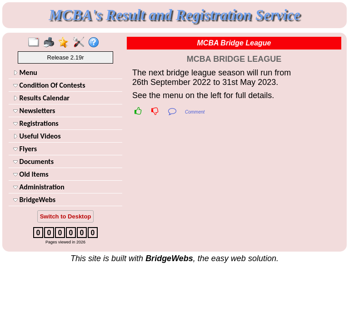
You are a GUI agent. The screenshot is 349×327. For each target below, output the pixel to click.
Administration (39, 187)
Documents (33, 161)
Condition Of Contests (49, 85)
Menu (25, 72)
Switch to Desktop (65, 216)
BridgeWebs (34, 199)
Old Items (31, 174)
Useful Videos (37, 136)
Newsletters (34, 110)
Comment (194, 111)
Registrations (36, 123)
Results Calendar (41, 98)
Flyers (25, 148)
